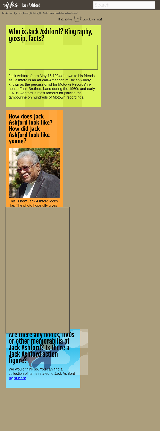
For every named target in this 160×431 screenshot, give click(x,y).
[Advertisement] (37, 269)
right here (17, 378)
